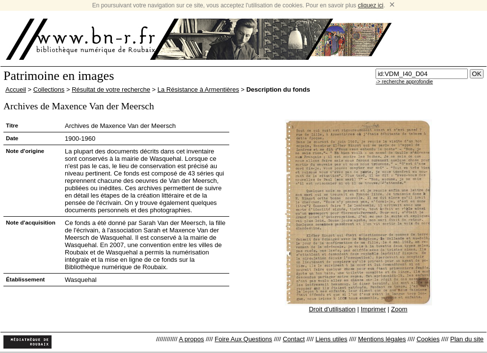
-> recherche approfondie (404, 81)
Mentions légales (382, 339)
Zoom (399, 309)
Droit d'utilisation (332, 309)
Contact (294, 339)
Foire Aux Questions (243, 339)
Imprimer (373, 309)
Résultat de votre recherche (111, 89)
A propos (191, 339)
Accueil (15, 89)
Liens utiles (331, 339)
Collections (49, 89)
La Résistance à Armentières (198, 89)
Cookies (427, 339)
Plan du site (467, 339)
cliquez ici (370, 5)
